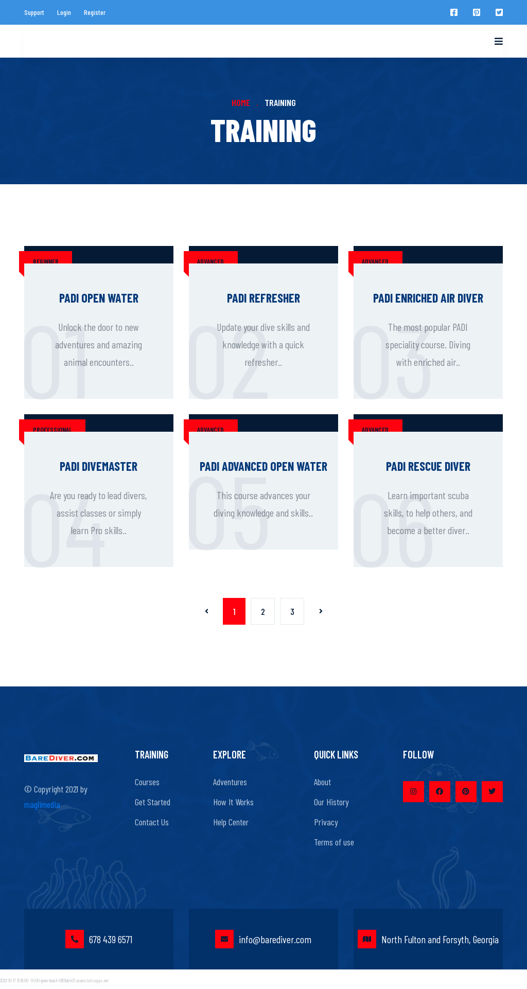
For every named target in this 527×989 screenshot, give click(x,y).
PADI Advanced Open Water (263, 465)
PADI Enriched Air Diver (428, 297)
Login (64, 12)
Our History (331, 801)
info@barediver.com (263, 939)
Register (95, 12)
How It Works (233, 801)
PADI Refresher (263, 297)
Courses (147, 781)
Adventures (230, 781)
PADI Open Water (98, 297)
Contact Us (152, 821)
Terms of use (334, 841)
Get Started (152, 801)
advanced (210, 261)
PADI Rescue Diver (428, 465)
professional (52, 429)
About (322, 781)
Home (241, 102)
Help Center (231, 821)
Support (34, 12)
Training (280, 102)
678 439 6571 (98, 939)
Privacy (326, 821)
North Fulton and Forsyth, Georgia (428, 939)
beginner (46, 261)
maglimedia (42, 804)
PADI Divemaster (98, 465)
